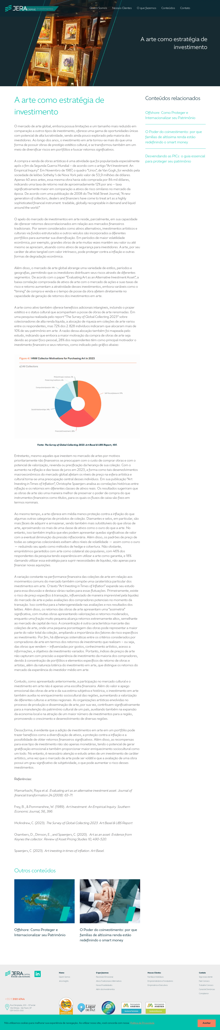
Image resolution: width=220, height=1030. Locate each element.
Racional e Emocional (104, 977)
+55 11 (15, 999)
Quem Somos (98, 8)
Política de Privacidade (142, 1023)
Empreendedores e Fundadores (160, 981)
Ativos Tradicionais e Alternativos (108, 981)
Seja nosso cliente (206, 977)
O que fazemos (146, 8)
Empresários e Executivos (158, 985)
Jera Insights (63, 981)
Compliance (204, 994)
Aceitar (207, 1023)
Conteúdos (168, 8)
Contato (185, 8)
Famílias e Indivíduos (155, 977)
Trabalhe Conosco (206, 985)
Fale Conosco (204, 981)
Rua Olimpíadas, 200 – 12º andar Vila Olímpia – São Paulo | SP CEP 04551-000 (23, 1008)
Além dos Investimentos (105, 990)
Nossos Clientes (122, 8)
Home (61, 973)
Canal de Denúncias (207, 990)
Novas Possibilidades (104, 985)
